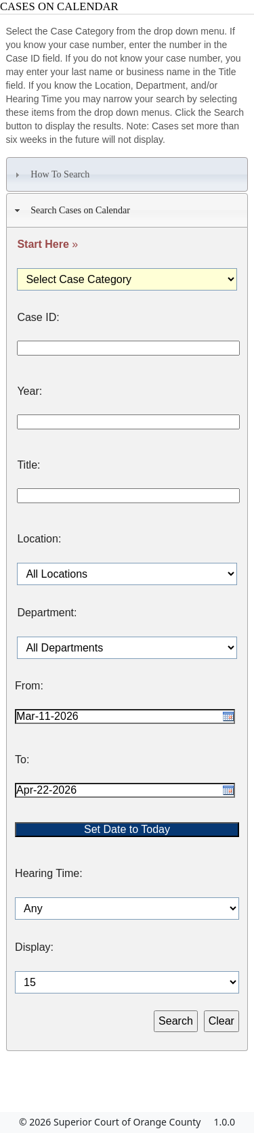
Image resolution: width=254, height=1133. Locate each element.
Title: (28, 465)
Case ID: (38, 317)
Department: (47, 612)
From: (29, 686)
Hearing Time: (49, 873)
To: (22, 759)
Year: (29, 391)
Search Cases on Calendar (71, 210)
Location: (39, 539)
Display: (34, 947)
